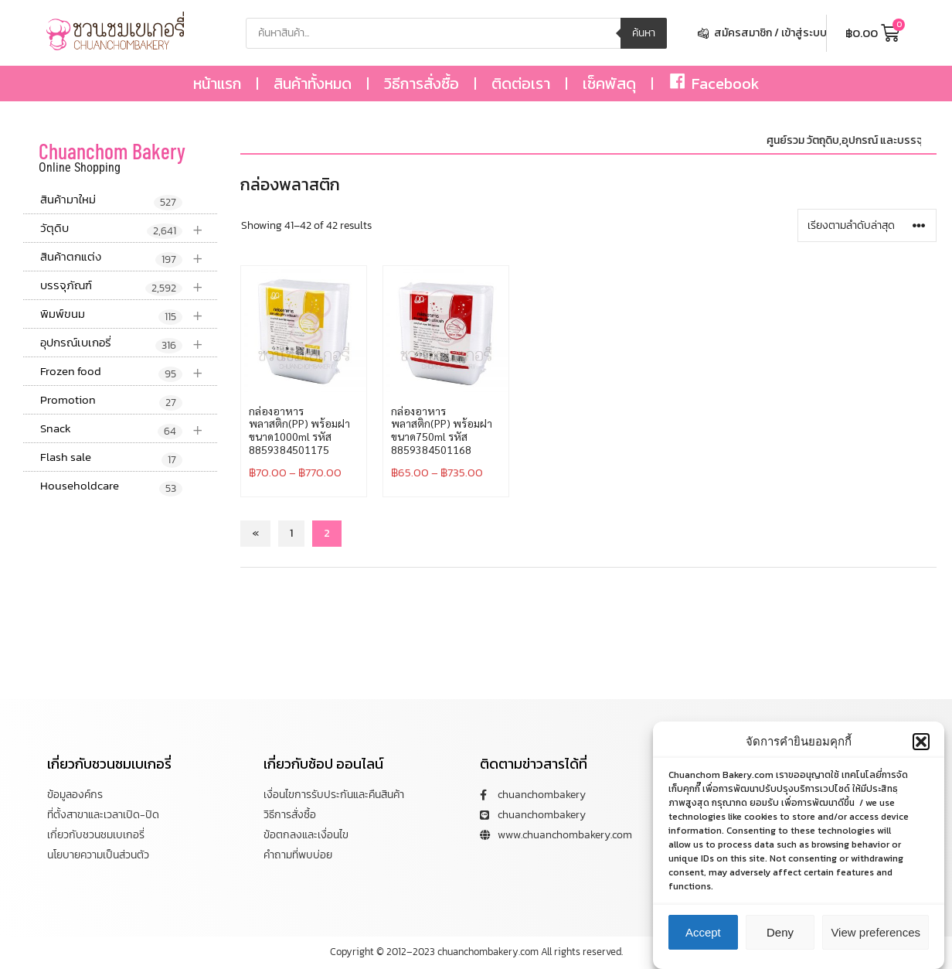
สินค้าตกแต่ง (128, 257)
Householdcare (111, 486)
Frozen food (128, 371)
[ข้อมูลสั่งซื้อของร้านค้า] (867, 225)
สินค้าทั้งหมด (313, 83)
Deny (780, 932)
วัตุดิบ (128, 228)
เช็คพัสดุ (609, 83)
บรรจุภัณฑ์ (128, 285)
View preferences (875, 932)
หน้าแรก (217, 83)
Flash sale (111, 458)
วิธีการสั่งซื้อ (421, 83)
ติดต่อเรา (520, 83)
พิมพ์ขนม (128, 314)
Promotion (111, 401)
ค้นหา (643, 33)
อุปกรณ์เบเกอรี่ (128, 343)
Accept (703, 932)
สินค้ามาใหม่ (111, 200)
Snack (128, 429)
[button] (921, 741)
